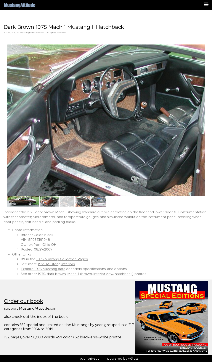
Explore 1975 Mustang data (43, 269)
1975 (41, 274)
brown (86, 274)
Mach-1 (73, 274)
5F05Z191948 (39, 240)
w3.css (133, 358)
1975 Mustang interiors (56, 264)
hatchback (123, 274)
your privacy (89, 358)
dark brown (56, 274)
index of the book (52, 317)
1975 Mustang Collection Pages (62, 259)
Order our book (23, 301)
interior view (103, 274)
